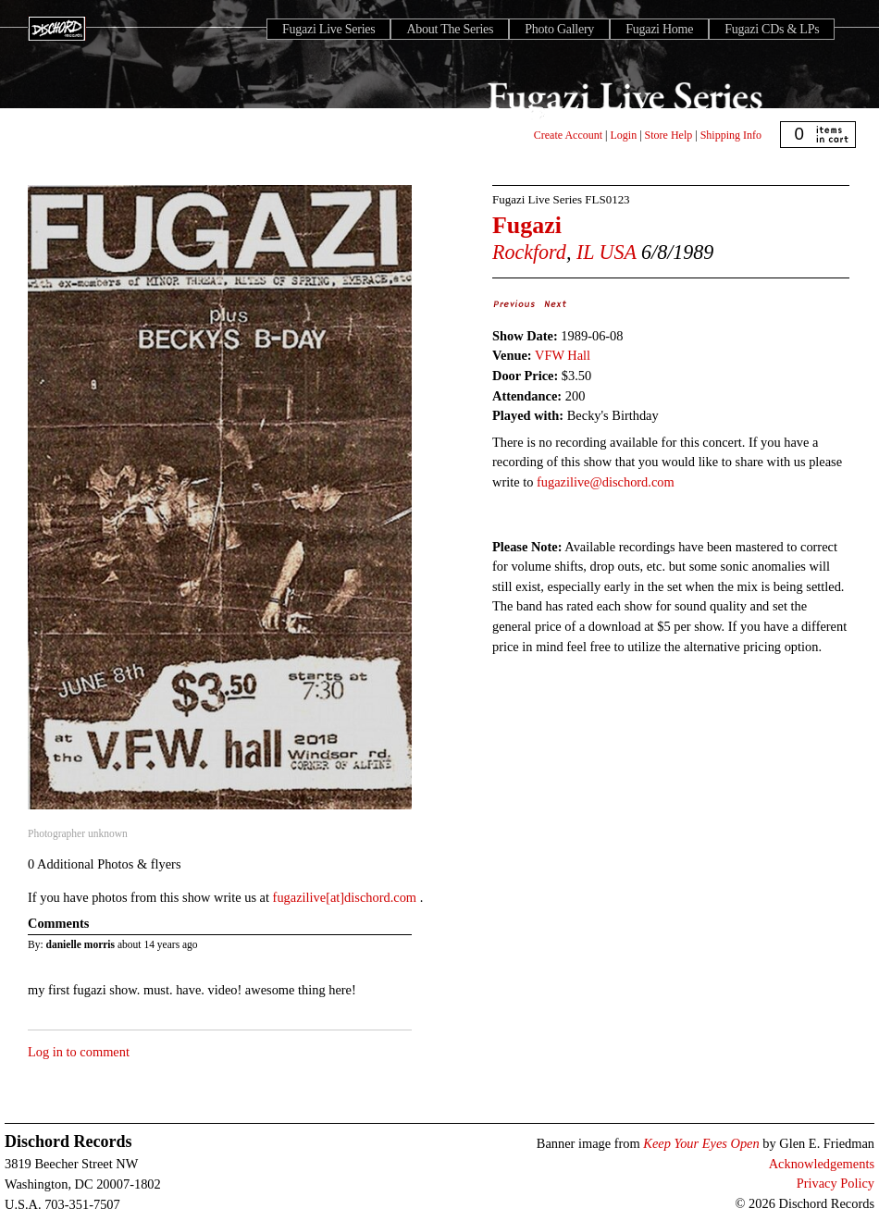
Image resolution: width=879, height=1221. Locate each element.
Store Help (669, 135)
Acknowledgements (821, 1163)
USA (618, 252)
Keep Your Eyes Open (701, 1143)
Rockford (529, 252)
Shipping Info (730, 135)
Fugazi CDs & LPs (771, 29)
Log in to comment (79, 1051)
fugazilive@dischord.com (606, 482)
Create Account (568, 135)
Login (624, 135)
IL (585, 252)
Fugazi (527, 225)
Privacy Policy (835, 1183)
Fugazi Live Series (328, 29)
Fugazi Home (659, 29)
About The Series (449, 29)
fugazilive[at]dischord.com (346, 897)
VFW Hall (562, 355)
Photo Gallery (559, 29)
